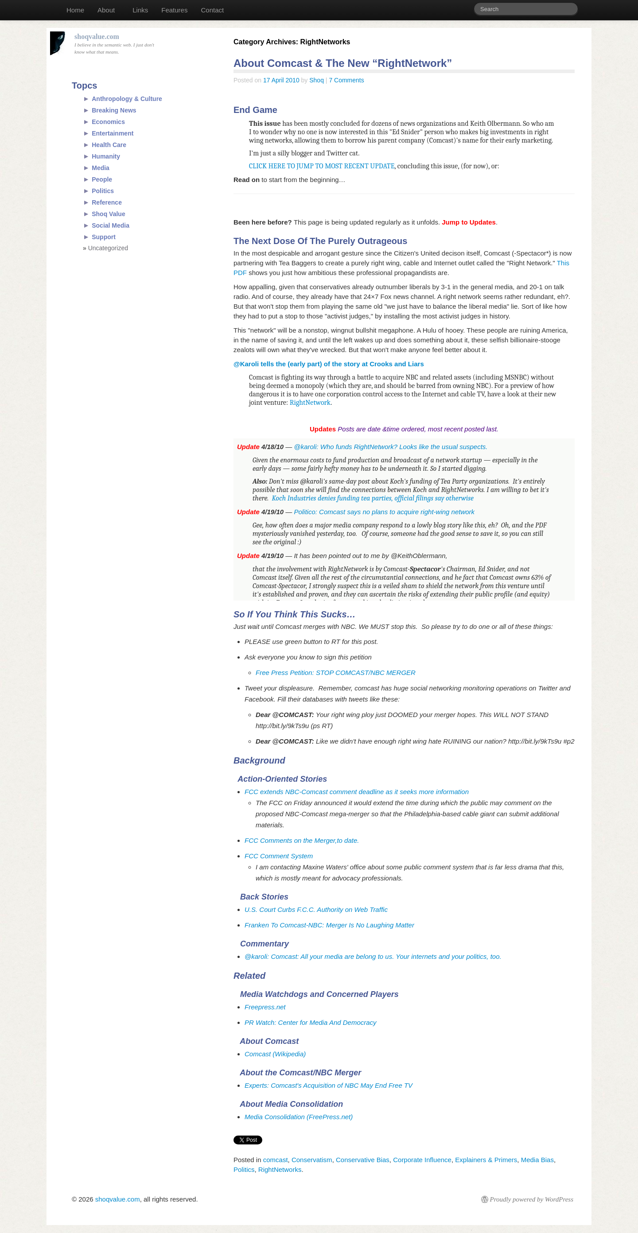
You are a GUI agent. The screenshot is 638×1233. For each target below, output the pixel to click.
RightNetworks (280, 1169)
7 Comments (346, 80)
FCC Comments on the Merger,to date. (302, 840)
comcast (275, 1159)
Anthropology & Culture (127, 98)
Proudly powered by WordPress (531, 1199)
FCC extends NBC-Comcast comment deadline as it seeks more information (357, 791)
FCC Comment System (279, 856)
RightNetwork (310, 403)
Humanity (106, 156)
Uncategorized (108, 248)
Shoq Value (108, 213)
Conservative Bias (362, 1159)
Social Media (110, 225)
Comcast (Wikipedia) (275, 1054)
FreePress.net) (331, 1117)
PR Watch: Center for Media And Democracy (311, 1022)
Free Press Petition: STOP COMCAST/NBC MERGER (336, 672)
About (106, 10)
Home (75, 10)
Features (174, 10)
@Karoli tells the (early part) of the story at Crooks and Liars (328, 364)
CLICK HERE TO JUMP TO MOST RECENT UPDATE (321, 166)
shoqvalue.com (117, 1199)
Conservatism (312, 1159)
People (102, 179)
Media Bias (537, 1159)
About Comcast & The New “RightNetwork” (342, 63)
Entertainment (112, 133)
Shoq (316, 80)
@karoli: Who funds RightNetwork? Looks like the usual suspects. (390, 446)
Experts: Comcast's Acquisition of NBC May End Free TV (328, 1085)
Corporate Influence (422, 1159)
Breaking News (114, 110)
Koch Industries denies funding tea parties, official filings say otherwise (373, 498)
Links (140, 10)
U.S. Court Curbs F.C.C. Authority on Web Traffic (316, 909)
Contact (212, 10)
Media (100, 167)
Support (104, 236)
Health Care (109, 144)
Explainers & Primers (486, 1159)
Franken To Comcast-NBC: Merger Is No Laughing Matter (329, 925)
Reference (107, 202)
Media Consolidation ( (277, 1117)
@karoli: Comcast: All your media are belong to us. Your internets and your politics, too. (373, 956)
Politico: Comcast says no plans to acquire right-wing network (384, 512)
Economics (108, 121)
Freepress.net (265, 1007)
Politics (244, 1169)
